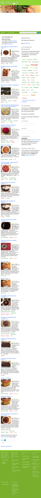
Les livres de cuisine (36, 459)
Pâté (29, 82)
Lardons (28, 77)
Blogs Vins (34, 463)
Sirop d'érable (25, 92)
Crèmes (10, 179)
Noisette (9, 100)
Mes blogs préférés (11, 32)
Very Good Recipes (5, 484)
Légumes (24, 80)
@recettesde (17, 470)
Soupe (30, 92)
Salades (36, 87)
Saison (7, 63)
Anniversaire (13, 312)
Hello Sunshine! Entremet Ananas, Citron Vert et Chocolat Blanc (10, 105)
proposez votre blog (29, 155)
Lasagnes (33, 77)
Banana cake (3, 275)
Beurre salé (12, 431)
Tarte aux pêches (5, 145)
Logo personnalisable (26, 464)
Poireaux (24, 84)
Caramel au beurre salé (5, 429)
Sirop (32, 90)
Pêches (10, 159)
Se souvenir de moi (26, 136)
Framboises (11, 140)
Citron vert (10, 120)
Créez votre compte (36, 139)
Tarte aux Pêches (4, 159)
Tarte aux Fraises (4, 178)
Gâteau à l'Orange (4, 393)
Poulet (33, 84)
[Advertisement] (20, 22)
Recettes (3, 32)
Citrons (7, 122)
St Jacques (35, 92)
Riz (22, 87)
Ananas (11, 122)
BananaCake (14, 40)
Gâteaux (2, 63)
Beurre (7, 432)
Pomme (11, 432)
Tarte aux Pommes (4, 431)
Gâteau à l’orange (5, 378)
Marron (28, 80)
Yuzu (6, 102)
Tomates (24, 98)
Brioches (7, 82)
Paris (11, 63)
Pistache (8, 142)
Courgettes (24, 70)
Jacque (23, 77)
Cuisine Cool (35, 471)
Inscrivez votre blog (25, 456)
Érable (36, 72)
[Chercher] (39, 32)
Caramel (2, 432)
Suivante (3, 442)
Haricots (37, 75)
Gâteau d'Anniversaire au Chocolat (8, 311)
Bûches (2, 102)
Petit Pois (33, 82)
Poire (37, 82)
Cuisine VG (35, 466)
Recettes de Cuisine (4, 452)
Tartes (15, 159)
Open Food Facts (15, 489)
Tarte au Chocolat (4, 237)
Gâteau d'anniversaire (5, 312)
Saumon (28, 90)
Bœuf (29, 61)
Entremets (16, 120)
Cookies (36, 67)
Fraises (2, 179)
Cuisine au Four (25, 72)
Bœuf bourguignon (35, 61)
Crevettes (35, 70)
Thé (11, 314)
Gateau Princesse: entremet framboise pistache (8, 125)
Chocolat (14, 100)
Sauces (23, 90)
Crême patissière (12, 178)
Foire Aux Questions (25, 461)
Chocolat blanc (4, 100)
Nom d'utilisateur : (24, 121)
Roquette (26, 87)
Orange (15, 393)
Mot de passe (24, 128)
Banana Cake (4, 261)
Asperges (24, 59)
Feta (23, 75)
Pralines (2, 82)
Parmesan (24, 82)
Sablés (15, 179)
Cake (9, 275)
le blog (13, 470)
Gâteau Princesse (4, 140)
